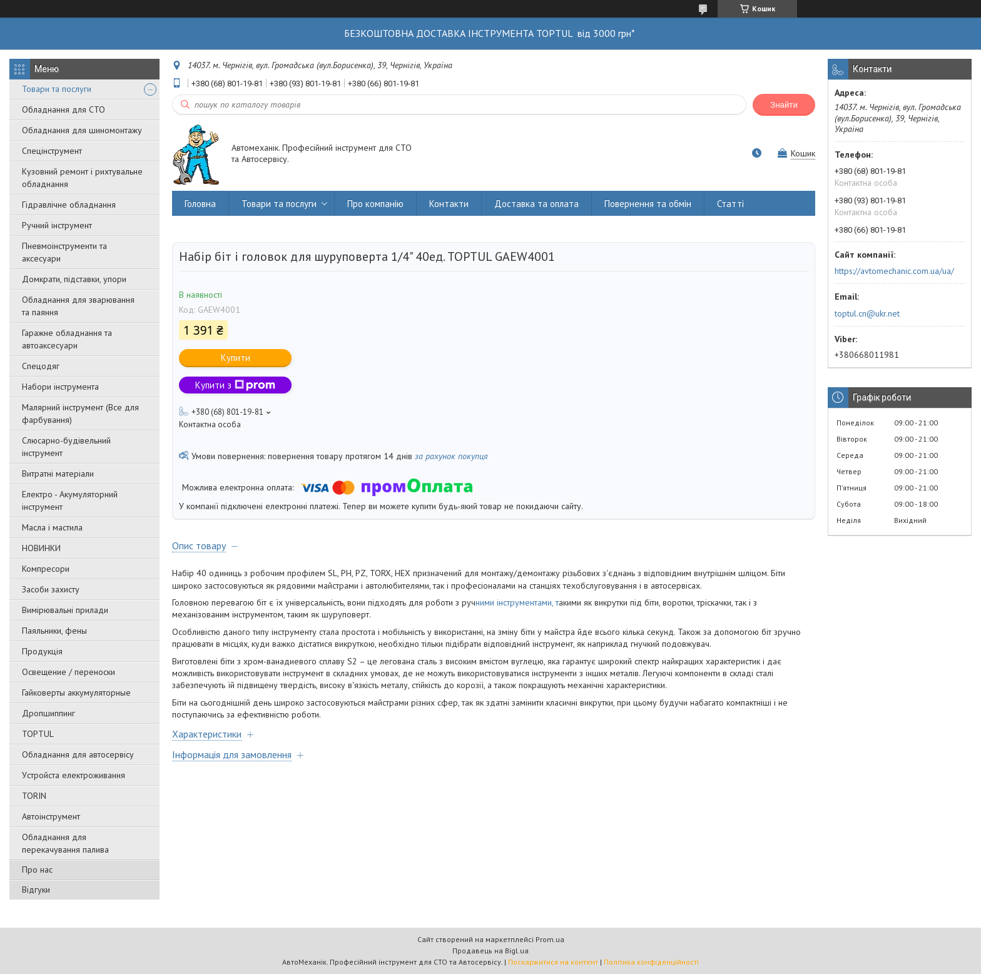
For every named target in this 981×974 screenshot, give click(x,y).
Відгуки (36, 889)
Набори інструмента (60, 386)
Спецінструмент (52, 150)
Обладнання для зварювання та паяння (78, 306)
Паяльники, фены (54, 630)
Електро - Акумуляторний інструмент (70, 500)
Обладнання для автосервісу (78, 754)
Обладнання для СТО (63, 109)
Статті (730, 203)
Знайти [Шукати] (784, 104)
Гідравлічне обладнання (69, 204)
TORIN (34, 795)
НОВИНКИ (41, 548)
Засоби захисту (50, 589)
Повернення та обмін (647, 203)
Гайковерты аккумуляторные (76, 692)
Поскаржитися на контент (553, 961)
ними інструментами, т (517, 602)
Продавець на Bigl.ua (490, 950)
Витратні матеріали (58, 473)
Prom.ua (550, 939)
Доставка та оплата (536, 203)
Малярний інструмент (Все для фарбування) (80, 413)
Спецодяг (40, 366)
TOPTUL (38, 733)
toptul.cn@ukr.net (867, 313)
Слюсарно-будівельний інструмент (66, 447)
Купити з (235, 385)
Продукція (42, 651)
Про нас (37, 869)
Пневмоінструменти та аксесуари (64, 252)
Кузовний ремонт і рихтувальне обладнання (82, 178)
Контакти (449, 203)
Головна (200, 203)
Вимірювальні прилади (65, 610)
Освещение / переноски (68, 671)
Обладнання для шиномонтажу (82, 130)
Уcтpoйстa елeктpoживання (73, 775)
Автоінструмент (51, 816)
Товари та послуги (56, 88)
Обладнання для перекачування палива (65, 843)
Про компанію (375, 203)
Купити (235, 357)
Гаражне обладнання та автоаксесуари (67, 339)
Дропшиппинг (48, 713)
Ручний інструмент (57, 225)
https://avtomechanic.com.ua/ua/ (894, 270)
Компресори (45, 568)
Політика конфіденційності (651, 961)
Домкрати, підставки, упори (74, 279)
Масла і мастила (52, 527)
